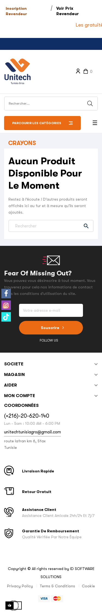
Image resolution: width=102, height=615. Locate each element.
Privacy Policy (20, 586)
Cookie (88, 586)
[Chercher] (51, 226)
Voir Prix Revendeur (67, 11)
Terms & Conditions (57, 586)
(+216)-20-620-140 (26, 416)
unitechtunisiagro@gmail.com (32, 432)
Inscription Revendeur (16, 11)
